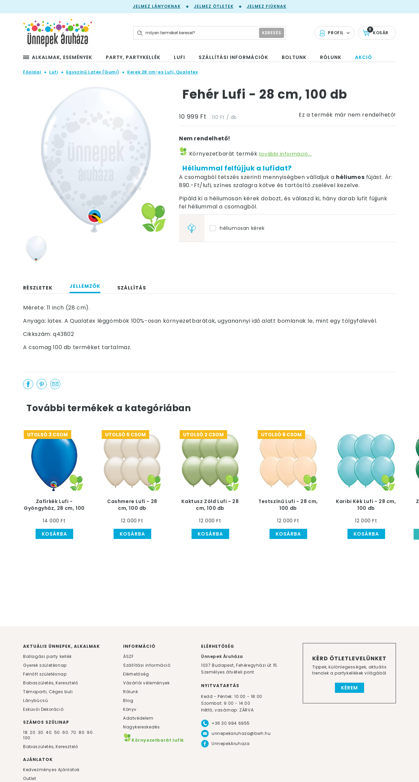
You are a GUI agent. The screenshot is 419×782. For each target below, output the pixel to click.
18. (26, 732)
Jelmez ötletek (214, 6)
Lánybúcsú (35, 700)
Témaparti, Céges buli (48, 692)
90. (90, 732)
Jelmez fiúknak (266, 6)
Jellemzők (84, 286)
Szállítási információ (147, 665)
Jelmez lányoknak (157, 6)
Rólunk (130, 692)
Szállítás (131, 287)
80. (83, 732)
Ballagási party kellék (47, 656)
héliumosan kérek (242, 228)
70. (75, 732)
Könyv (130, 709)
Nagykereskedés (141, 727)
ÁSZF (128, 656)
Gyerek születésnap (45, 665)
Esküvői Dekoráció (43, 709)
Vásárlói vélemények (146, 683)
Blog (128, 700)
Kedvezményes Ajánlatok (51, 770)
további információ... (285, 154)
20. (33, 732)
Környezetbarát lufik (153, 740)
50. (58, 732)
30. (41, 732)
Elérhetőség (136, 674)
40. (49, 732)
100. (27, 738)
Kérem (349, 687)
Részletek (38, 287)
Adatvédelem (138, 718)
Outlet (29, 778)
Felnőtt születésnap (44, 674)
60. (66, 732)
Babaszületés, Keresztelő (50, 683)
